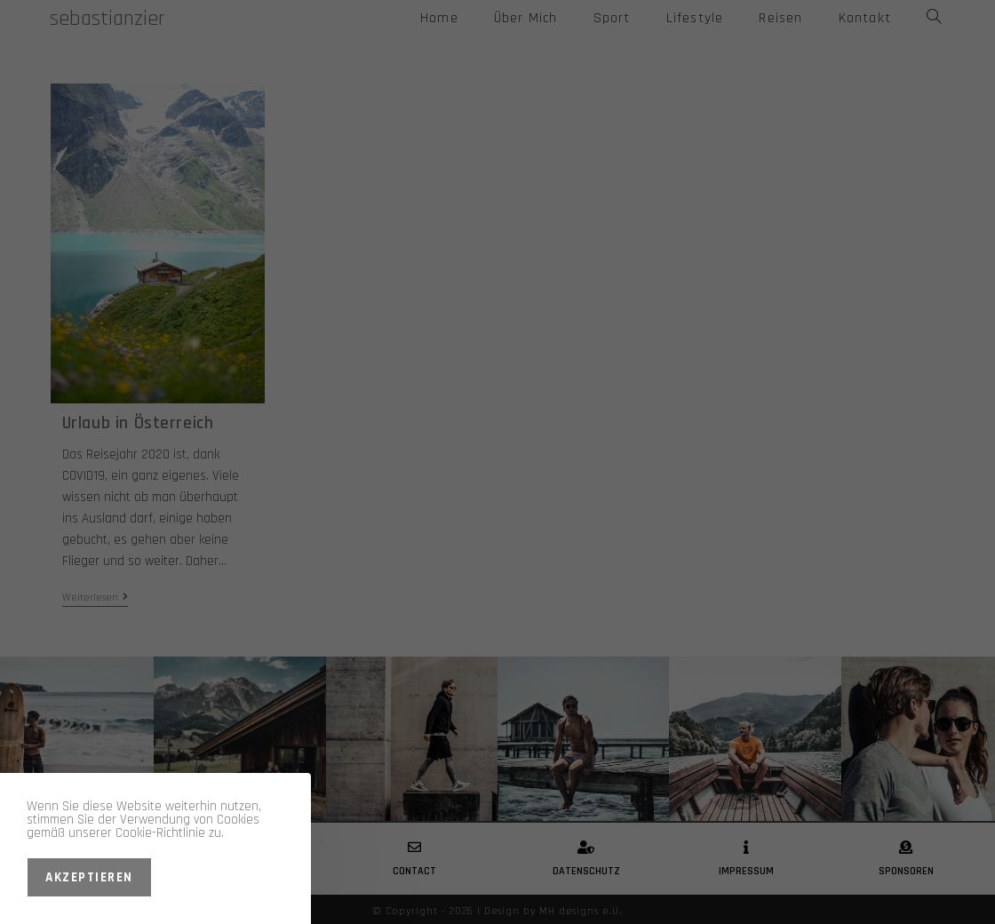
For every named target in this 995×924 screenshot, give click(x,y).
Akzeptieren (89, 877)
